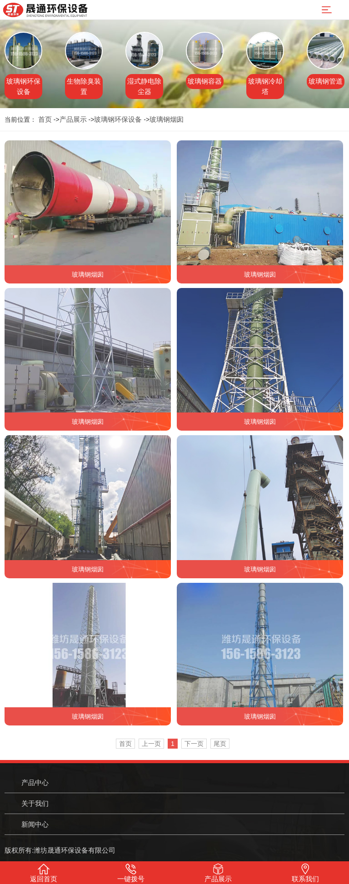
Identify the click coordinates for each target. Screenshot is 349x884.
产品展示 (73, 119)
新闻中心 (35, 824)
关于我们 (35, 803)
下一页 (194, 743)
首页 (45, 119)
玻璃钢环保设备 (118, 119)
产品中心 (35, 782)
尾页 (220, 743)
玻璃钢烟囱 (167, 119)
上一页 (151, 743)
